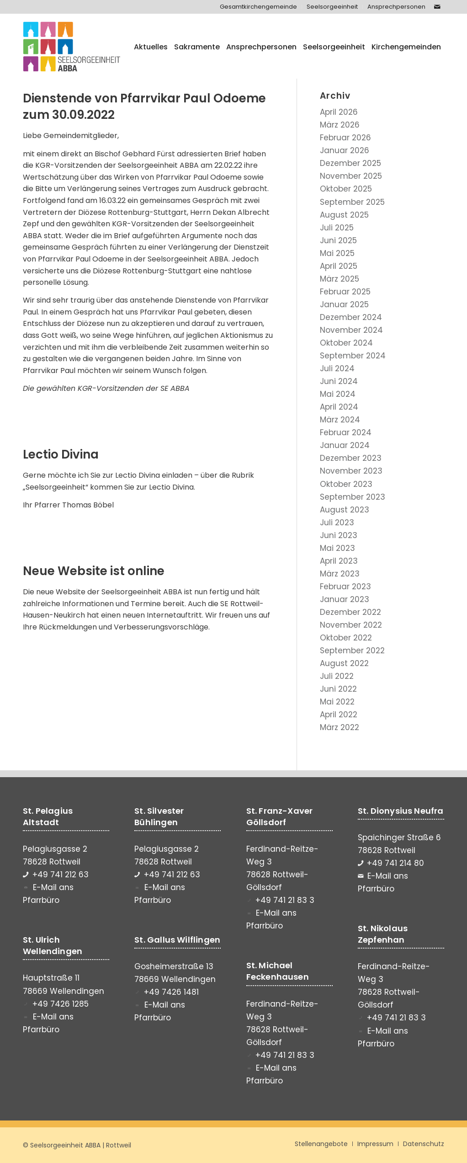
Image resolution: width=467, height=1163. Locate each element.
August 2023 (344, 509)
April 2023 (339, 560)
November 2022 (351, 624)
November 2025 (351, 176)
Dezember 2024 (351, 317)
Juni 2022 (338, 688)
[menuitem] (258, 7)
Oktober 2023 (346, 484)
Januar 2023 (344, 599)
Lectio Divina (61, 454)
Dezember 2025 (350, 163)
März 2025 (339, 278)
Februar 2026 (345, 137)
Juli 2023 (337, 522)
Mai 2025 (337, 253)
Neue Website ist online (94, 571)
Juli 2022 (337, 676)
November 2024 (351, 330)
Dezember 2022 (350, 612)
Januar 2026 (344, 150)
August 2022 (344, 663)
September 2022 (352, 650)
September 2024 (353, 355)
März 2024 (340, 419)
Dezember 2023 (351, 458)
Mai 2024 (338, 394)
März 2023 (340, 573)
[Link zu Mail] (437, 7)
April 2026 (339, 112)
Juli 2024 (337, 368)
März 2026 (340, 124)
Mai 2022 (337, 701)
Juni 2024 (339, 381)
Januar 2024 (345, 445)
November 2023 (351, 470)
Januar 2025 (344, 304)
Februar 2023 (345, 586)
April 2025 (338, 266)
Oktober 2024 (346, 342)
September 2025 (352, 202)
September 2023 (352, 496)
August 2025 (344, 214)
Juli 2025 (337, 227)
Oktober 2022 (346, 637)
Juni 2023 (338, 535)
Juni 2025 (338, 240)
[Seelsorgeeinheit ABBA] (72, 47)
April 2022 (338, 714)
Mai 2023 (337, 548)
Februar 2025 (345, 291)
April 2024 (339, 406)
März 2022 (339, 727)
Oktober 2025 (346, 188)
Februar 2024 (345, 432)
